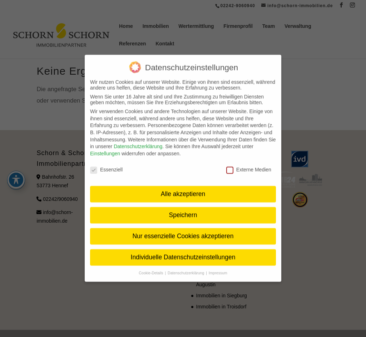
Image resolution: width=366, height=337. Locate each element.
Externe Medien (248, 164)
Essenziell (106, 164)
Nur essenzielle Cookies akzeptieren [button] (182, 230)
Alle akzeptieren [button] (183, 188)
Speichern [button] (183, 209)
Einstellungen (105, 148)
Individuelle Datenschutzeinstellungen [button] (183, 252)
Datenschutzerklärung (138, 141)
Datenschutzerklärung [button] (186, 268)
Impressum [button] (218, 268)
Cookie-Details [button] (151, 268)
